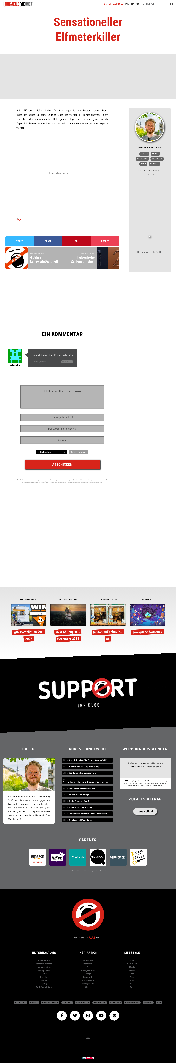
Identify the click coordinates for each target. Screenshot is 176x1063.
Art (88, 967)
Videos (88, 987)
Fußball (157, 159)
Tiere (132, 983)
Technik (132, 980)
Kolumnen (132, 963)
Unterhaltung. (113, 4)
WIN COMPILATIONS (29, 599)
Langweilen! (145, 811)
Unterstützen (50, 1002)
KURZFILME (147, 599)
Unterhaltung (44, 953)
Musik (132, 967)
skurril (154, 164)
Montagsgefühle (44, 967)
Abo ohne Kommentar (78, 452)
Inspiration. (132, 4)
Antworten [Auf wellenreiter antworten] (67, 361)
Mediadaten (82, 1002)
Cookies (148, 1002)
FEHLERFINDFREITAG (108, 599)
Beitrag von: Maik (149, 148)
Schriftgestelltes (88, 983)
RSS (159, 1002)
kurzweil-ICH (88, 980)
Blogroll (20, 1002)
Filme (44, 973)
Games (44, 980)
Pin (76, 241)
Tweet (19, 241)
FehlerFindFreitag (44, 963)
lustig (144, 154)
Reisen (132, 970)
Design (88, 973)
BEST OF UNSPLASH (68, 599)
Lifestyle (132, 953)
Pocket (105, 241)
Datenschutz (132, 1002)
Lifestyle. (148, 4)
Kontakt (67, 1002)
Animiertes (88, 960)
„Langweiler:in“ (136, 766)
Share (48, 241)
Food (132, 960)
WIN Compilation (44, 987)
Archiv (34, 1002)
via (19, 219)
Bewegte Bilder (88, 970)
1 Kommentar (150, 174)
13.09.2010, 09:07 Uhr (39, 362)
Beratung (115, 1002)
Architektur (88, 963)
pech (143, 164)
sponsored (100, 1002)
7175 (92, 938)
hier (37, 482)
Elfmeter (142, 159)
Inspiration (88, 953)
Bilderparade (44, 960)
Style (132, 977)
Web (132, 987)
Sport (155, 154)
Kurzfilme (44, 977)
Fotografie (88, 977)
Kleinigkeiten (44, 970)
